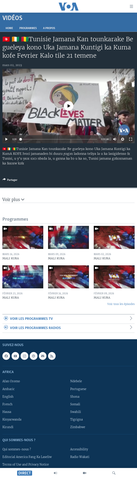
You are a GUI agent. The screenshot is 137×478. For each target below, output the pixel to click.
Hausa (6, 412)
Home (9, 28)
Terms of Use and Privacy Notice (25, 464)
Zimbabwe (77, 427)
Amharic (8, 389)
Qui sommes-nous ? (16, 449)
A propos (49, 28)
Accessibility (79, 449)
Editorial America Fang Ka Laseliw (27, 457)
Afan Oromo (11, 381)
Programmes (28, 28)
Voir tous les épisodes (121, 304)
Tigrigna (76, 419)
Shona (74, 397)
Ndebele (76, 381)
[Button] (10, 180)
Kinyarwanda (11, 419)
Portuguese (78, 389)
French (7, 404)
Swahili (75, 412)
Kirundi (7, 427)
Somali (75, 404)
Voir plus (13, 199)
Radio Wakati (79, 457)
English (8, 397)
